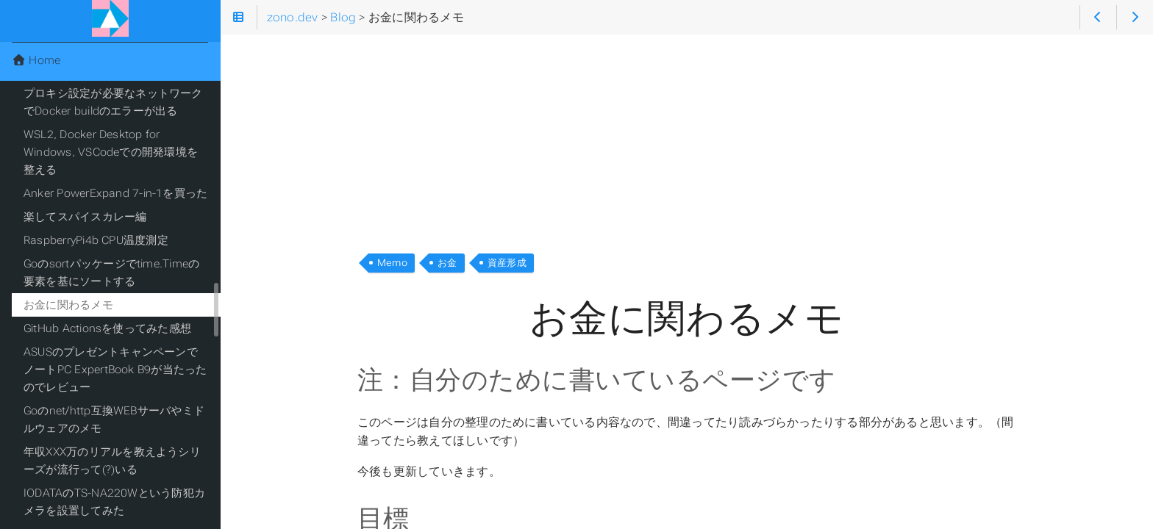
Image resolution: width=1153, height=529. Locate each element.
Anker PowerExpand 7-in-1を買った (115, 193)
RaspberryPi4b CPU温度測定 (96, 240)
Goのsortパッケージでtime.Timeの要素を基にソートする (111, 272)
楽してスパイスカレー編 (85, 216)
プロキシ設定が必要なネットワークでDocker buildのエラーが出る (113, 102)
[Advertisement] (686, 138)
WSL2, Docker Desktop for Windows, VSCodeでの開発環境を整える (111, 152)
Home (36, 60)
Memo (392, 262)
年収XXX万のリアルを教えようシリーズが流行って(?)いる (112, 460)
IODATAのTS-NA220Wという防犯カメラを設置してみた (114, 501)
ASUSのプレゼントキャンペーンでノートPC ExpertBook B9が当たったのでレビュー (115, 369)
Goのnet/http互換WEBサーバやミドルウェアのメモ (114, 419)
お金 (447, 262)
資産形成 (507, 262)
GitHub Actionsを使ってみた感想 (107, 328)
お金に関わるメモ (68, 305)
